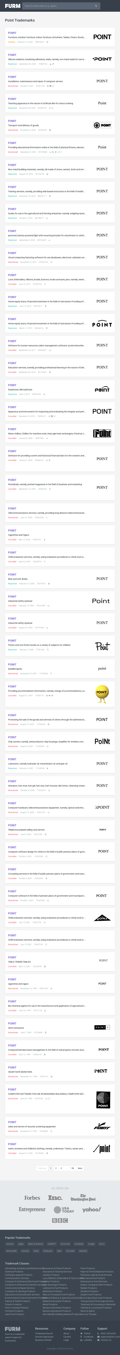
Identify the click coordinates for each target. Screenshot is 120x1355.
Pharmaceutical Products (92, 1278)
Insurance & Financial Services (57, 1271)
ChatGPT (52, 1244)
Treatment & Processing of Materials (98, 1304)
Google (91, 1244)
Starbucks (47, 1251)
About (66, 1333)
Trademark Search (44, 1333)
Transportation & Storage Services (96, 1301)
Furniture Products (14, 1311)
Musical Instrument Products (57, 1307)
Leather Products (51, 1281)
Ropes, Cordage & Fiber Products (96, 1284)
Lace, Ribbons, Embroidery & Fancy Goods (63, 1278)
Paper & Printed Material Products (96, 1271)
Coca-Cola (65, 1244)
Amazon (10, 1244)
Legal (66, 1340)
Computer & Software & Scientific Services (25, 1284)
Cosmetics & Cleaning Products (20, 1291)
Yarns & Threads (88, 1314)
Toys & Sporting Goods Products (96, 1298)
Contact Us (104, 1340)
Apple (20, 1244)
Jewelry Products (51, 1275)
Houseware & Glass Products (57, 1268)
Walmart (83, 1251)
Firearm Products (13, 1304)
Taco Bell (70, 1251)
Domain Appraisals (44, 1336)
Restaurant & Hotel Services (93, 1281)
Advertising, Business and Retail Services (24, 1268)
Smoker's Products (89, 1291)
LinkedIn (86, 1340)
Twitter (85, 1333)
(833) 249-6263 (106, 1333)
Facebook (79, 1244)
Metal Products (50, 1304)
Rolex (36, 1251)
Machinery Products (52, 1291)
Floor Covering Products (16, 1307)
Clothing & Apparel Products (18, 1275)
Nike (59, 1251)
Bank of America (35, 1244)
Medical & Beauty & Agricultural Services (62, 1298)
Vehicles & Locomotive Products (96, 1307)
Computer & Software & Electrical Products (25, 1281)
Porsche (25, 1251)
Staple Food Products (90, 1294)
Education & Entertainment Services (22, 1294)
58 (72, 1168)
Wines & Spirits (87, 1311)
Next (80, 1168)
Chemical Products (14, 1271)
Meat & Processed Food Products (59, 1294)
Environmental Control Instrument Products (26, 1298)
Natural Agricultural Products (57, 1311)
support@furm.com (108, 1336)
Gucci (101, 1244)
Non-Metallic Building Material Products (62, 1314)
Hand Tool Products (14, 1314)
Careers (67, 1336)
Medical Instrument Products (57, 1301)
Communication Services (17, 1278)
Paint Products (87, 1268)
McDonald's (11, 1251)
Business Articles (43, 1340)
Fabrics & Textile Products (17, 1301)
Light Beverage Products (55, 1284)
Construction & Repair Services (20, 1288)
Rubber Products (88, 1288)
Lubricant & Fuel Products (55, 1288)
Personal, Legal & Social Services (96, 1275)
